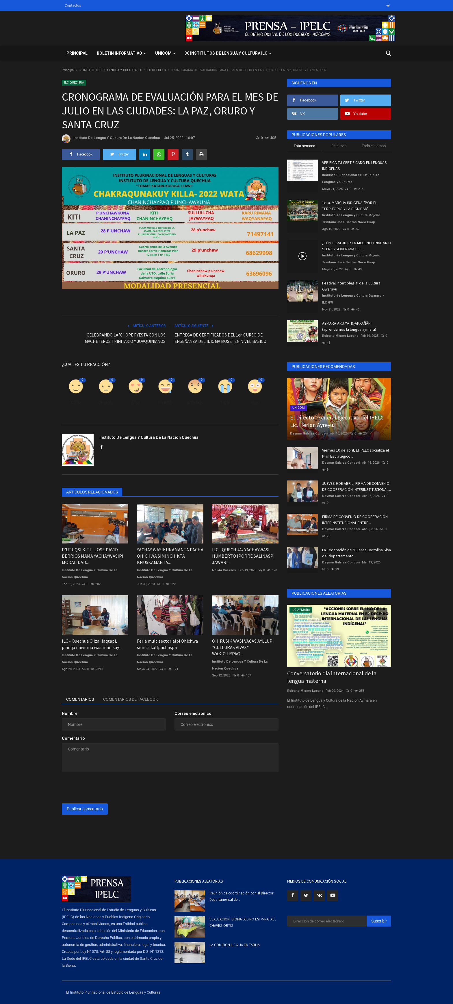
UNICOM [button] (165, 53)
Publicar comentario (85, 809)
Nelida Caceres (224, 570)
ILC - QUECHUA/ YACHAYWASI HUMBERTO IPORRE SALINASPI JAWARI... (243, 556)
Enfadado (195, 402)
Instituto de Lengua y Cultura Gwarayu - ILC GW (353, 299)
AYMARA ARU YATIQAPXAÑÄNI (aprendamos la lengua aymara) (349, 326)
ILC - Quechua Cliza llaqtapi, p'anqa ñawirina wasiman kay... (91, 644)
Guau (255, 402)
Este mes (339, 146)
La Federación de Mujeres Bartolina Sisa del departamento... (356, 553)
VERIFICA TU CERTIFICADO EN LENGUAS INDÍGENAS (354, 165)
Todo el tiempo (374, 146)
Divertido (165, 402)
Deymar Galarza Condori (309, 433)
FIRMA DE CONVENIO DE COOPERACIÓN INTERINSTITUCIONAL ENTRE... (355, 519)
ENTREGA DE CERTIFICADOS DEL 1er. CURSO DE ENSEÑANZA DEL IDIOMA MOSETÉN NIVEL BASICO (220, 338)
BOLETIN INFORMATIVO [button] (121, 53)
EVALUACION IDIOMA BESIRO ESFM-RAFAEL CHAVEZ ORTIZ (242, 922)
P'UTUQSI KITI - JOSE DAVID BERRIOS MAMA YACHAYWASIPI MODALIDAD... (92, 556)
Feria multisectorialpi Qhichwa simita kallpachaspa (167, 644)
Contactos (73, 5)
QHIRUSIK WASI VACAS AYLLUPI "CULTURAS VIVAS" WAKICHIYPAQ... (243, 647)
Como (76, 402)
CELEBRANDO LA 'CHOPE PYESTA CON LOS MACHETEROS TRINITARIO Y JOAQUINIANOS (125, 338)
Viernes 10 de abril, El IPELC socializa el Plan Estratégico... (355, 453)
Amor (135, 402)
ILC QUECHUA (156, 70)
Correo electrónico (192, 713)
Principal (77, 53)
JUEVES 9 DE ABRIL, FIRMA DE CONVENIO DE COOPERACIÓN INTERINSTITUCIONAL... (356, 486)
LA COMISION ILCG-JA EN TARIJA (234, 944)
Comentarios (80, 699)
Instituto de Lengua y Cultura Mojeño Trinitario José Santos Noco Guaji (351, 218)
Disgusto (106, 402)
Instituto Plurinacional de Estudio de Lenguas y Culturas (350, 178)
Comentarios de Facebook (130, 699)
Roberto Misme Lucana (340, 336)
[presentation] (106, 787)
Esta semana (304, 146)
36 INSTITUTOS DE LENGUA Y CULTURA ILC (110, 70)
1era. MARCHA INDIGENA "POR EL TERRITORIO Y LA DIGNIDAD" (349, 205)
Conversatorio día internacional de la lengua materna (331, 677)
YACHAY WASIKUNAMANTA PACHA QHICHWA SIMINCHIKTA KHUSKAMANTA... (170, 556)
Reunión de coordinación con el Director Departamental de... (241, 896)
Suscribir (379, 921)
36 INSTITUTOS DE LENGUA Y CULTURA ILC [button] (228, 53)
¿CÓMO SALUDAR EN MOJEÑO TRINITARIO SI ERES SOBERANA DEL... (356, 246)
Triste (225, 402)
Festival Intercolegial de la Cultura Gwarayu (351, 286)
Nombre (69, 713)
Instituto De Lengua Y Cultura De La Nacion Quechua (111, 138)
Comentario (73, 738)
